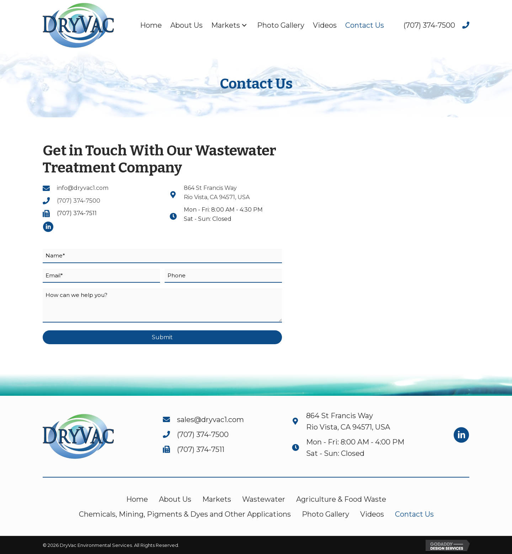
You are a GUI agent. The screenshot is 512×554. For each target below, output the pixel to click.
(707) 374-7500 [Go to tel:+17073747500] (78, 200)
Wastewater (263, 499)
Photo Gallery (325, 514)
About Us (175, 499)
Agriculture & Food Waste (341, 499)
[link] (151, 25)
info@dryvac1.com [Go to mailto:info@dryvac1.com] (82, 188)
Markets (216, 499)
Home (137, 499)
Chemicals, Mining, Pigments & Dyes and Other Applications (185, 514)
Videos (372, 514)
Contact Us (414, 514)
